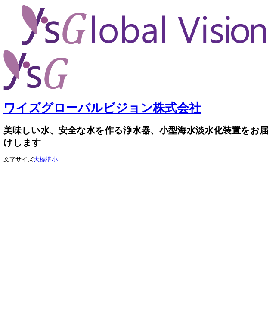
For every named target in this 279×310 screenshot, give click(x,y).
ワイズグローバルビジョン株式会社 (102, 108)
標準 (46, 159)
